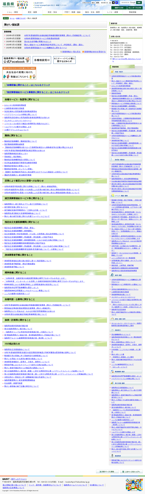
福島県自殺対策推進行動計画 (16, 326)
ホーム (12, 18)
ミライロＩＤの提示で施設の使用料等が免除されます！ (27, 124)
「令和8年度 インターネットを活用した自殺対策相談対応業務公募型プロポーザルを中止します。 (44, 281)
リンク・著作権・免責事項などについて (45, 485)
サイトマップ (50, 7)
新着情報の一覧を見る (71, 52)
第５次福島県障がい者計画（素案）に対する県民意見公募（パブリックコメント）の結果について (44, 371)
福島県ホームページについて (75, 485)
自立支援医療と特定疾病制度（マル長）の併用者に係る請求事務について (34, 234)
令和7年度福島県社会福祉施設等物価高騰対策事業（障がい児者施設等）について (57, 35)
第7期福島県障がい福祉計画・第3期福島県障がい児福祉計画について (32, 335)
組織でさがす (119, 7)
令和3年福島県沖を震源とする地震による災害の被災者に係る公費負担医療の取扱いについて (42, 190)
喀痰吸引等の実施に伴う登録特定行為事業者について (26, 356)
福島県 (8, 4)
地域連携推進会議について (120, 294)
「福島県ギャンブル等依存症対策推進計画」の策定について (28, 332)
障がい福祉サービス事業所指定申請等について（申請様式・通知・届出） (54, 45)
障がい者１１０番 (117, 354)
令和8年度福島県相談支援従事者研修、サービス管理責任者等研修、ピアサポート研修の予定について (126, 207)
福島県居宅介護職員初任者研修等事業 (124, 268)
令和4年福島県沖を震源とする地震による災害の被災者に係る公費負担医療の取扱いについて (42, 193)
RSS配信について (97, 485)
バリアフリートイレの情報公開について (20, 114)
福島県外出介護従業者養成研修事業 (124, 271)
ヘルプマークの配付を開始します (17, 127)
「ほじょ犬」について (119, 367)
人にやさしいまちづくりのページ (17, 121)
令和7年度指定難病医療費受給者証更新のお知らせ (24, 150)
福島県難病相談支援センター (16, 154)
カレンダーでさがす (135, 7)
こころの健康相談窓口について (122, 364)
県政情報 (132, 12)
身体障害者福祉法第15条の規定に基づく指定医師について (27, 261)
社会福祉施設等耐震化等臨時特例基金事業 (126, 181)
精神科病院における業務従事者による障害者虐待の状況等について (31, 284)
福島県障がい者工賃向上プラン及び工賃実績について (26, 204)
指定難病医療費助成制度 (14, 144)
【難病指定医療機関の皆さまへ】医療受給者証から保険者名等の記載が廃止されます (38, 147)
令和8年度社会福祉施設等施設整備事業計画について (25, 314)
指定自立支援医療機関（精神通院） (18, 231)
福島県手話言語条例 (118, 309)
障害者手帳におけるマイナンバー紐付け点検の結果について (28, 365)
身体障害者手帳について (14, 267)
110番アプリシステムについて (16, 130)
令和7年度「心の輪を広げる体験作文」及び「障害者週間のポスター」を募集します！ (126, 248)
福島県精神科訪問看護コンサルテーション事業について (27, 291)
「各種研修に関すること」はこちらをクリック (27, 85)
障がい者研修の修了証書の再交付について (21, 386)
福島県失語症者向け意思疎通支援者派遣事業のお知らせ (27, 118)
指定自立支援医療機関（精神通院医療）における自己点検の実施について (34, 240)
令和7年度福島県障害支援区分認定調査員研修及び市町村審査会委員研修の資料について (40, 352)
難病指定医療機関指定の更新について (19, 160)
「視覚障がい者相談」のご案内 (122, 357)
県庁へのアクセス (18, 479)
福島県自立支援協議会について (17, 349)
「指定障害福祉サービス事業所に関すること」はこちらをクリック (37, 92)
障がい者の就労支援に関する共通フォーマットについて (27, 216)
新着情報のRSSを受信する (95, 52)
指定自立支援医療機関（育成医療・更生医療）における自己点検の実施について (37, 246)
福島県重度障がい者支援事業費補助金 (19, 380)
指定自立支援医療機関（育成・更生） (19, 228)
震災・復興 (32, 12)
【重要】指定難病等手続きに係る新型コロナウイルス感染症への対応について (36, 172)
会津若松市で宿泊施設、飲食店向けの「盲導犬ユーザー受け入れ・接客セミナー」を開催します (126, 219)
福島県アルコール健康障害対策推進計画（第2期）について (28, 338)
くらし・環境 (12, 12)
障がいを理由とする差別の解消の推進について (23, 359)
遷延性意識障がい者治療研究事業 (17, 175)
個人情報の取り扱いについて (14, 485)
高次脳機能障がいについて (120, 334)
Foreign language (50, 5)
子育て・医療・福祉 (72, 12)
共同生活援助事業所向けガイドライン (124, 289)
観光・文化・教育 (92, 12)
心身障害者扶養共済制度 (14, 108)
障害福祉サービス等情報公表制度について (126, 103)
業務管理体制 (116, 93)
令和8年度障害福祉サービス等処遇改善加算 (42, 38)
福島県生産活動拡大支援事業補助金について (22, 213)
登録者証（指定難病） (13, 157)
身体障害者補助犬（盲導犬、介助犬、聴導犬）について (27, 362)
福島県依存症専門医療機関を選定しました (21, 288)
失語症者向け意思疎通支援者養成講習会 (20, 111)
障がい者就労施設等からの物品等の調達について (24, 368)
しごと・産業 (112, 12)
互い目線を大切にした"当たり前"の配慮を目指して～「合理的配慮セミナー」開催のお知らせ (126, 231)
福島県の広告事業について (13, 488)
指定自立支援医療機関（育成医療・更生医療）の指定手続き (28, 237)
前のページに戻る (107, 471)
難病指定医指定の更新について (17, 166)
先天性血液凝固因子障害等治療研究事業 (20, 163)
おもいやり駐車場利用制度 (15, 105)
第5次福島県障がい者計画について (18, 329)
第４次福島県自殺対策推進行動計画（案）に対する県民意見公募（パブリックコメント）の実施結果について (48, 374)
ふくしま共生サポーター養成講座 (123, 258)
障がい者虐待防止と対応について (123, 342)
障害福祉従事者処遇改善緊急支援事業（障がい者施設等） (27, 308)
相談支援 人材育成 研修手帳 (122, 265)
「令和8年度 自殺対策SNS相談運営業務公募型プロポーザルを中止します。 (35, 278)
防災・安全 (52, 12)
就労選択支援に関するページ (16, 207)
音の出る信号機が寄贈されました (37, 41)
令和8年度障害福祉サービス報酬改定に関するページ (45, 48)
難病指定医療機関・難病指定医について (20, 141)
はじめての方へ (50, 3)
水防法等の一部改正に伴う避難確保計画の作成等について (27, 377)
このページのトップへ (131, 471)
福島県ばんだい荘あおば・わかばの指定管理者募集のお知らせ (29, 311)
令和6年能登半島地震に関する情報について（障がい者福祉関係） (31, 186)
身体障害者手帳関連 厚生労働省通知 (19, 264)
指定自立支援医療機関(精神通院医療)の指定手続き (24, 243)
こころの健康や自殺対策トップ (17, 294)
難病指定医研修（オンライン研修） (18, 169)
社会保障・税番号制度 (13, 383)
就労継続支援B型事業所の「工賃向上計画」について (25, 210)
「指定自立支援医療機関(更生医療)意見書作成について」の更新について (34, 249)
